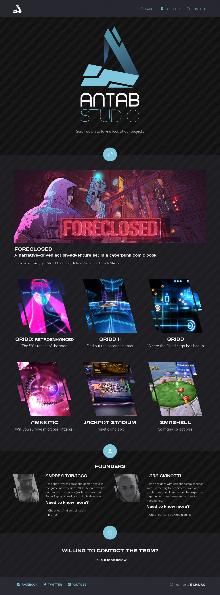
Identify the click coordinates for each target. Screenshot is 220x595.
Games (147, 9)
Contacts (197, 9)
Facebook (27, 584)
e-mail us (197, 584)
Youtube (77, 584)
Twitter (52, 584)
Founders (170, 9)
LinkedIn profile (182, 514)
